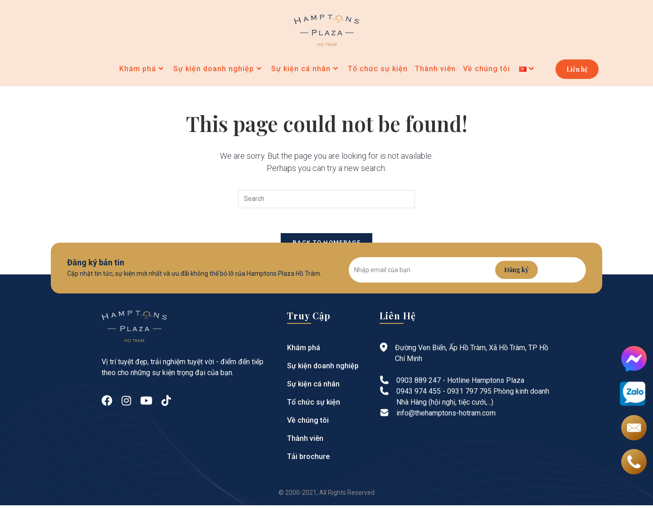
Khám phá (302, 350)
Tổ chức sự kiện (312, 405)
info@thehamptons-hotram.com (446, 415)
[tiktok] (166, 404)
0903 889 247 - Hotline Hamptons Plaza (460, 383)
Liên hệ (577, 70)
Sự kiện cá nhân (311, 386)
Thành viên (304, 441)
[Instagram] (126, 404)
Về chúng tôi (306, 423)
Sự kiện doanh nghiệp (320, 368)
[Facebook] (107, 404)
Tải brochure (306, 459)
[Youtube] (146, 404)
